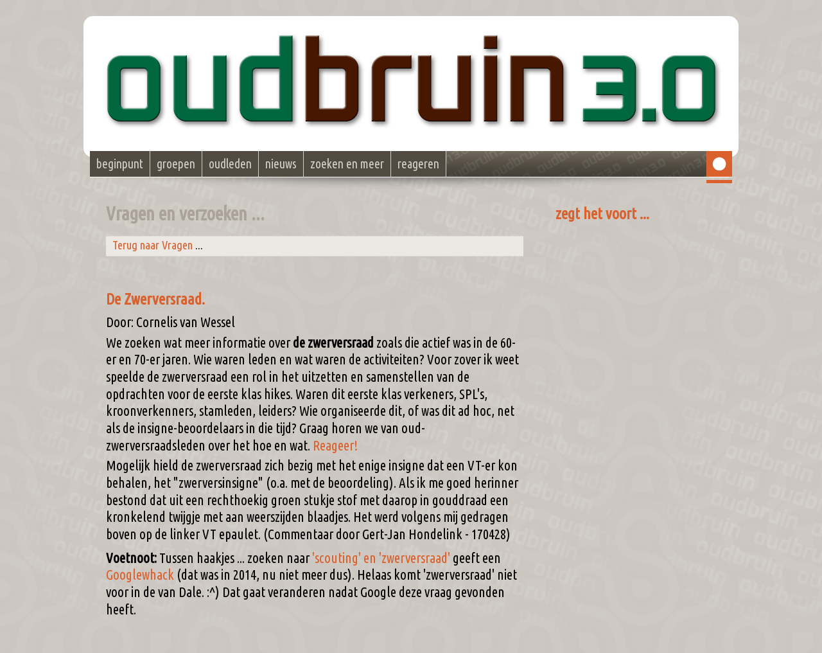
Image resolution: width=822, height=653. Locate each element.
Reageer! (335, 445)
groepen (176, 164)
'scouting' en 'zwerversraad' (381, 558)
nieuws (281, 164)
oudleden (230, 164)
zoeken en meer (347, 164)
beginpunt (119, 164)
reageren (418, 164)
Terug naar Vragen (152, 245)
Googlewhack (140, 574)
